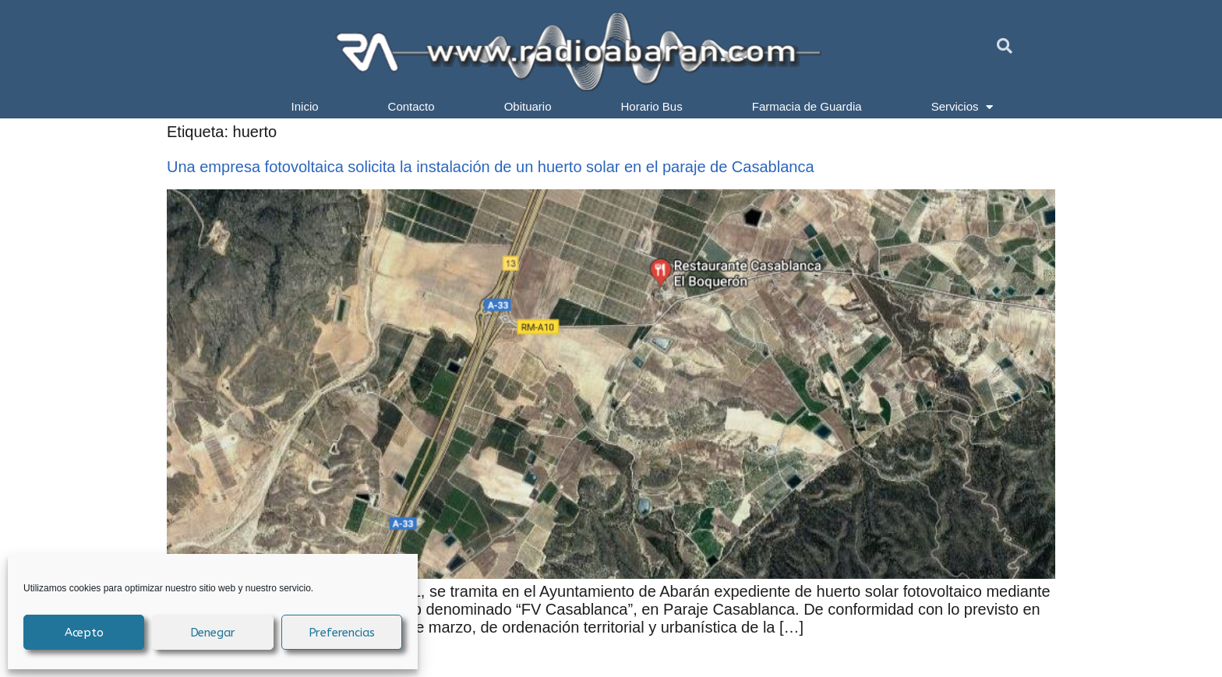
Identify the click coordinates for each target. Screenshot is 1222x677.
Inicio (305, 106)
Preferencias (342, 633)
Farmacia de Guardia (807, 106)
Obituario (528, 106)
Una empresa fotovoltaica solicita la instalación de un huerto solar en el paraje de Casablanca (490, 166)
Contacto (411, 106)
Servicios (962, 107)
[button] (1004, 46)
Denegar (213, 633)
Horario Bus (652, 106)
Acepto (84, 633)
